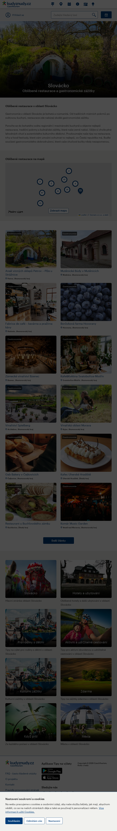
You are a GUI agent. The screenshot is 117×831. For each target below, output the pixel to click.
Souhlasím (14, 820)
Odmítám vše (34, 820)
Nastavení (54, 820)
